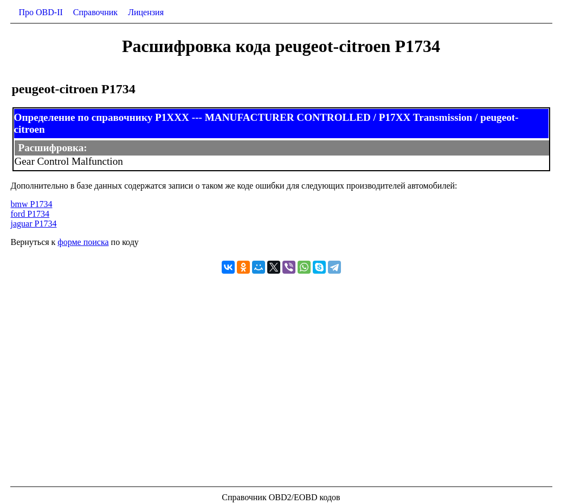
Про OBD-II (41, 12)
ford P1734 (30, 213)
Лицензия (146, 12)
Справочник (95, 12)
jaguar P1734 (34, 223)
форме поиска (82, 242)
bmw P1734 (32, 204)
